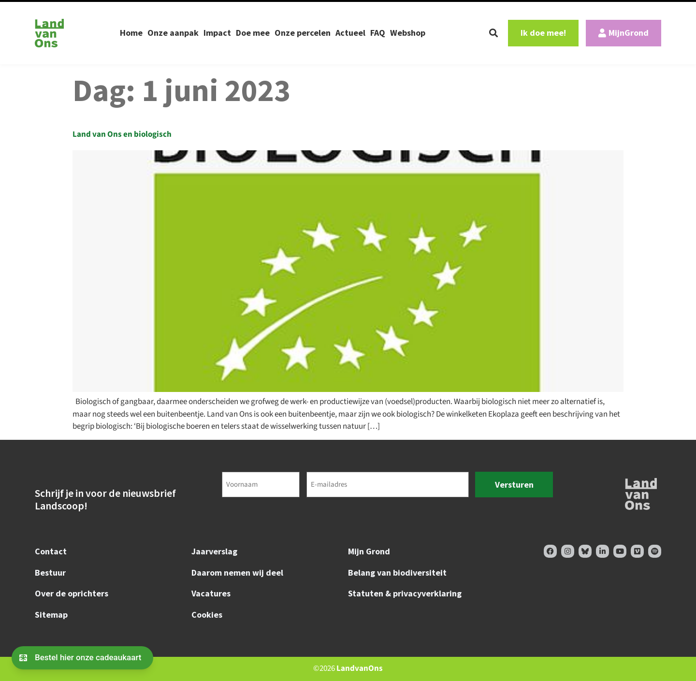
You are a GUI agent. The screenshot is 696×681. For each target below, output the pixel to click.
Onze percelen (303, 32)
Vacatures (211, 593)
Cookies (206, 614)
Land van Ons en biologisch (122, 134)
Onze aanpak (173, 32)
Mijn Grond (369, 551)
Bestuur (50, 572)
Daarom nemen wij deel (237, 572)
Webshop (407, 32)
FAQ (377, 32)
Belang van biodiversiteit (397, 572)
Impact (217, 32)
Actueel (350, 32)
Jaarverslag (214, 551)
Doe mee (253, 32)
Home (131, 32)
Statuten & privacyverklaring (405, 593)
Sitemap (51, 614)
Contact (51, 551)
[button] (493, 33)
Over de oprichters (71, 593)
